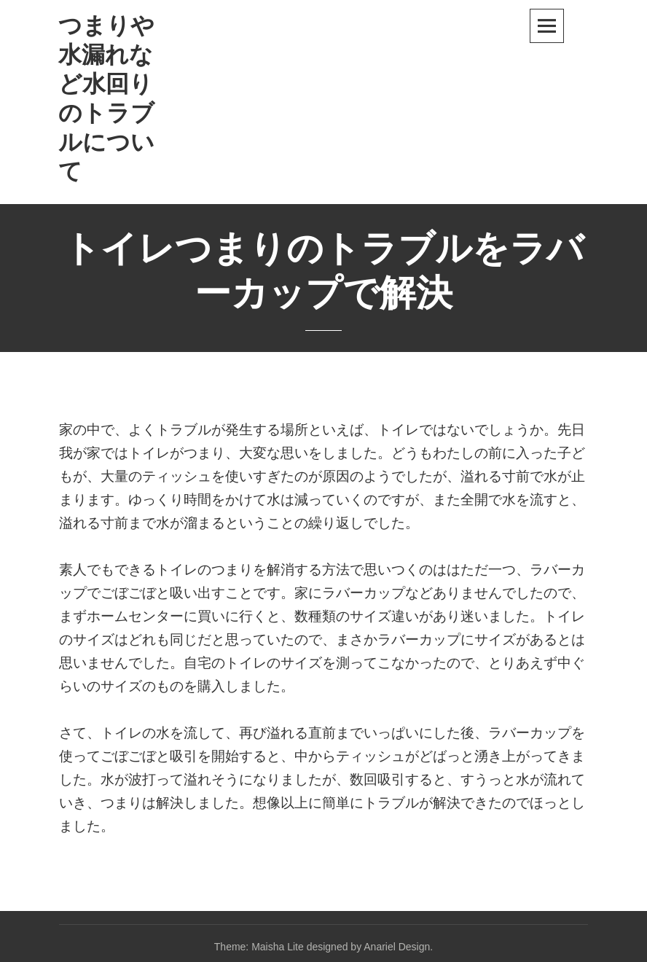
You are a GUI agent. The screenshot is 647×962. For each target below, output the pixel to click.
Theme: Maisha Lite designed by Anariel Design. (323, 947)
